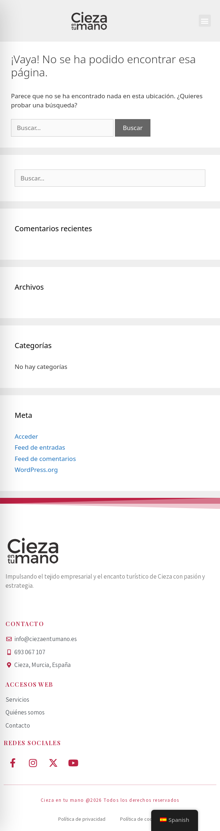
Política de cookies (141, 819)
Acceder (26, 436)
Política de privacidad (81, 819)
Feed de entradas (40, 447)
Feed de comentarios (45, 458)
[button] (205, 21)
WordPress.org (36, 469)
